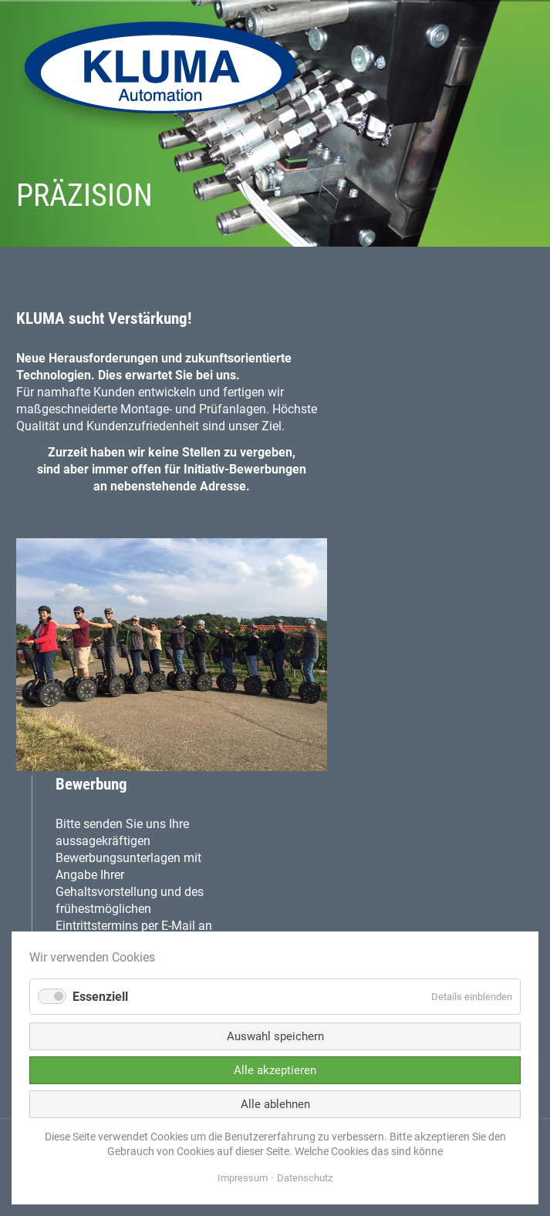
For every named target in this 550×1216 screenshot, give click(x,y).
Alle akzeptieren (275, 1070)
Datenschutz (304, 1178)
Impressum (243, 1178)
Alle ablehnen (275, 1104)
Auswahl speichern (275, 1036)
